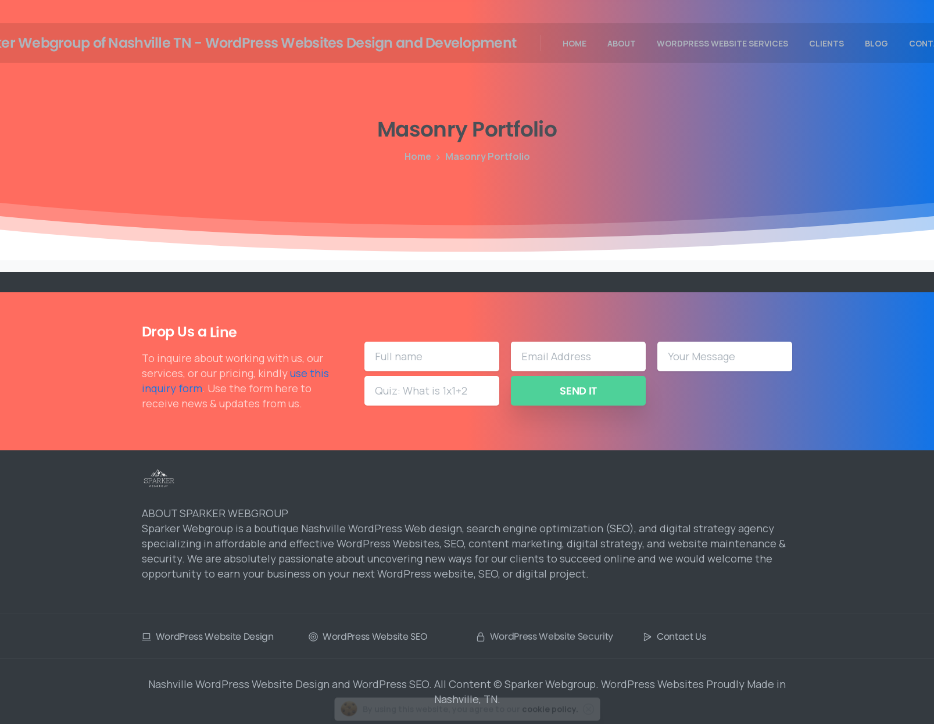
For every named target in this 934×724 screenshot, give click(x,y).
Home (415, 156)
